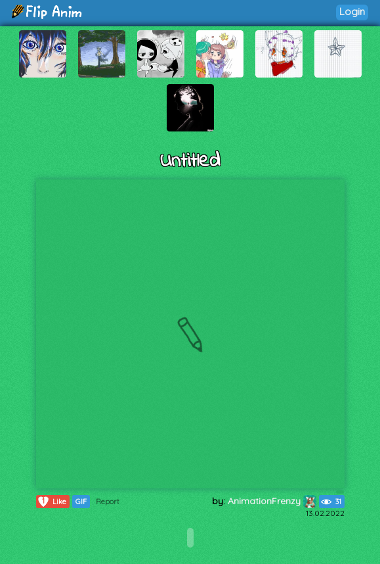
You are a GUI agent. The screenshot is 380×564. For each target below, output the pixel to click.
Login (352, 11)
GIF (81, 501)
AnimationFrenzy (272, 501)
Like (51, 501)
